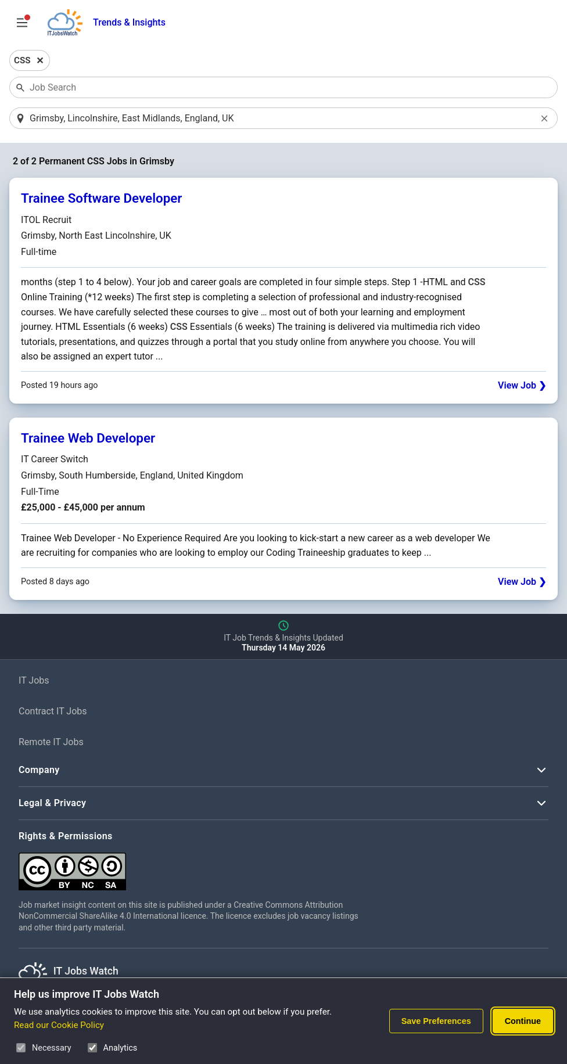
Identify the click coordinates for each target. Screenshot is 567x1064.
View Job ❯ (522, 385)
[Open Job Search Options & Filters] (22, 22)
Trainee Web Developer (88, 438)
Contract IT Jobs (53, 712)
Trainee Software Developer (101, 199)
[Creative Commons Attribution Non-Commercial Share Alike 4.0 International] (193, 867)
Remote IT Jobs (51, 742)
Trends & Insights (129, 22)
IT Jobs (34, 681)
